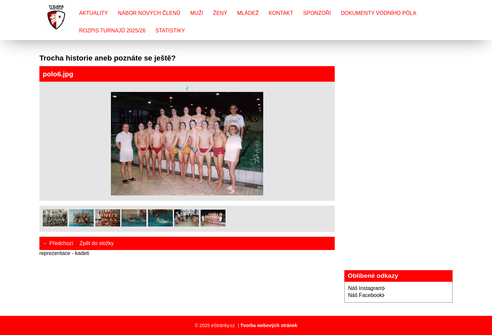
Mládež (248, 13)
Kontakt (281, 13)
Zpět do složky (96, 243)
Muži (196, 13)
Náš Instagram (366, 288)
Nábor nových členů (149, 13)
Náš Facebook (366, 295)
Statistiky (170, 30)
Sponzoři (317, 13)
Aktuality (93, 13)
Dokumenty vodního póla (378, 13)
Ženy (220, 13)
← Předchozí (58, 243)
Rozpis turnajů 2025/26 (112, 30)
